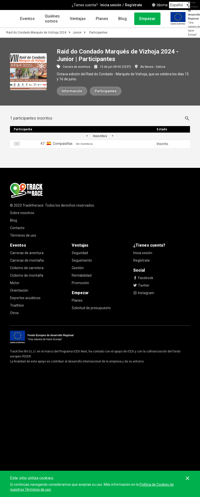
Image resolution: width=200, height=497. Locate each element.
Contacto (17, 228)
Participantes (105, 91)
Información (72, 91)
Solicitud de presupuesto (91, 308)
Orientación (19, 290)
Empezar (147, 18)
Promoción (80, 283)
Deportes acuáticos (25, 298)
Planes (102, 18)
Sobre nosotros (22, 213)
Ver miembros (84, 144)
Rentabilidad (82, 275)
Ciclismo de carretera (27, 268)
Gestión (78, 268)
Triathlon (17, 305)
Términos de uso (23, 235)
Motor (15, 283)
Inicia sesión (142, 253)
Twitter (141, 285)
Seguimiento (82, 260)
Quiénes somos (52, 19)
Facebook (143, 278)
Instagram (143, 293)
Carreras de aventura (27, 253)
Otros (14, 313)
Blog (122, 18)
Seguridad (80, 253)
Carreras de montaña (27, 260)
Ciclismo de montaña (26, 275)
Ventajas (78, 18)
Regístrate (141, 260)
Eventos (27, 18)
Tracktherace (33, 205)
